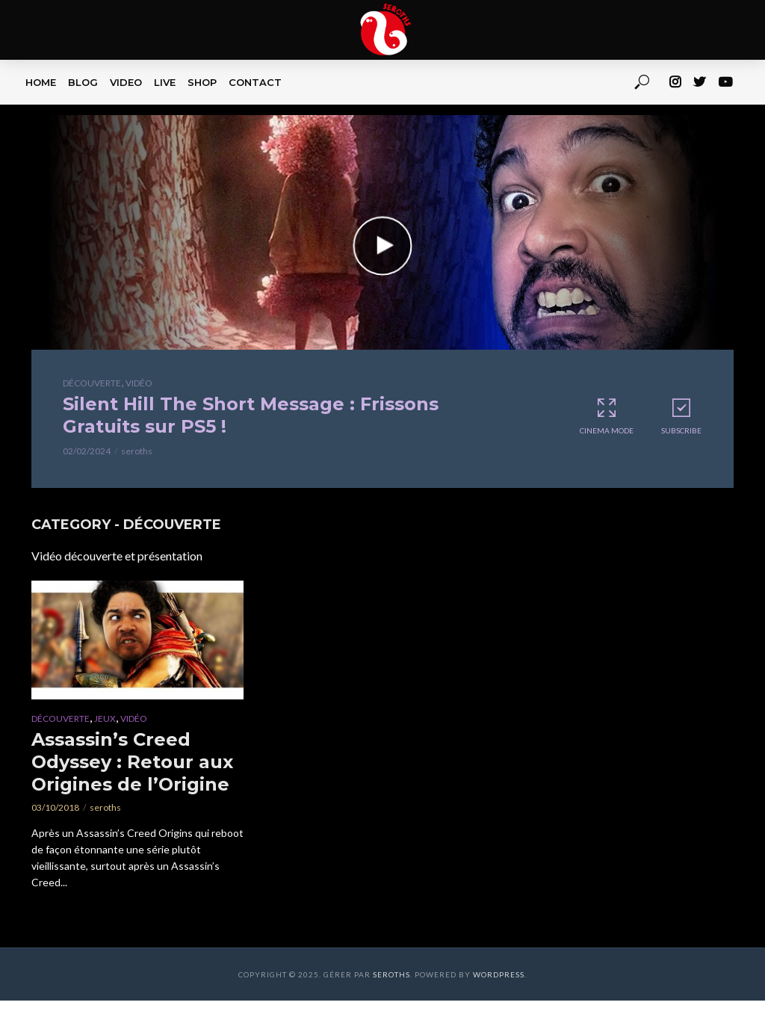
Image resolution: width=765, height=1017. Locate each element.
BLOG (83, 82)
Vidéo (139, 383)
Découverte (92, 383)
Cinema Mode (606, 416)
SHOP (202, 82)
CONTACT (255, 82)
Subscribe (681, 416)
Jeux (105, 718)
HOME (40, 82)
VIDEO (126, 82)
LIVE (165, 82)
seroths (136, 451)
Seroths (391, 974)
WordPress (498, 974)
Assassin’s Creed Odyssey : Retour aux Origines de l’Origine (132, 762)
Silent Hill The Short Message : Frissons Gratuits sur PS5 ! (251, 415)
